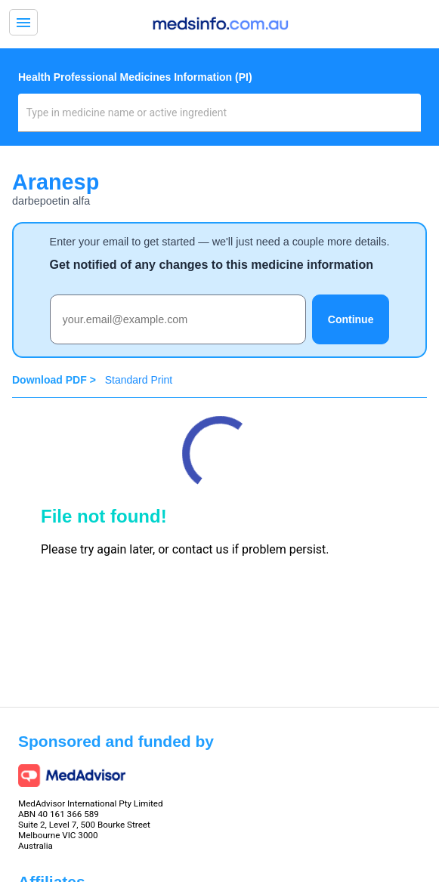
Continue (351, 319)
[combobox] (219, 119)
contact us (200, 549)
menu (23, 23)
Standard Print (139, 380)
